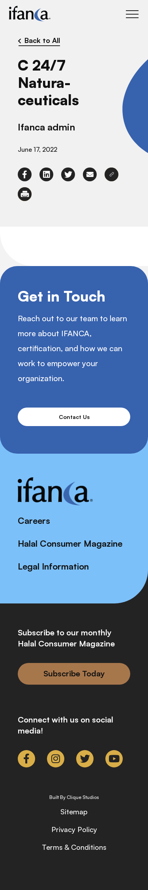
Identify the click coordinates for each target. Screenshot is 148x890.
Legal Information (53, 566)
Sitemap (74, 811)
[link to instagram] (55, 758)
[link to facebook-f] (25, 174)
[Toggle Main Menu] (132, 14)
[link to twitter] (68, 174)
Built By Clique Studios (74, 797)
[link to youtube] (114, 758)
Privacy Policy (74, 829)
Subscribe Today (74, 673)
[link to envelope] (90, 174)
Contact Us (74, 416)
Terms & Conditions (74, 847)
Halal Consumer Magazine (70, 543)
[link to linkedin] (46, 174)
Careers (34, 520)
